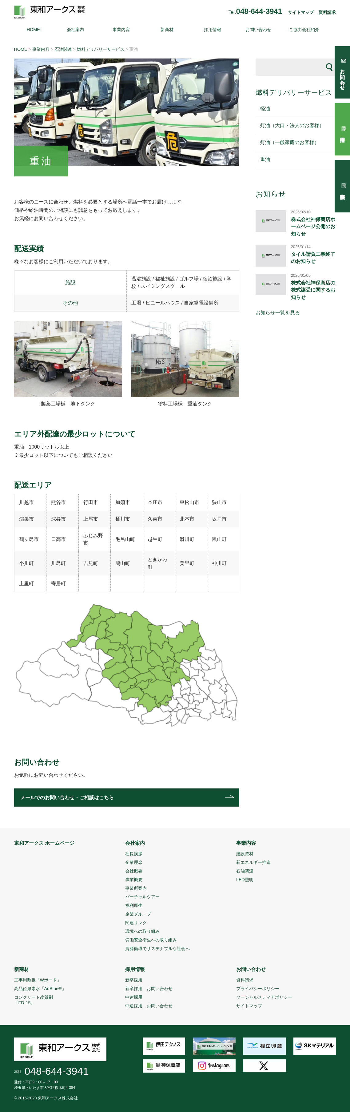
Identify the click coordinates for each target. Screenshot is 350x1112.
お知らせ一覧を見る (278, 312)
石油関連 (63, 49)
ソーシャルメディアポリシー (264, 997)
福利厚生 (133, 905)
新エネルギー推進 (253, 862)
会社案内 (75, 29)
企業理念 (133, 862)
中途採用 (133, 997)
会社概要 (133, 870)
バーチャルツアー (142, 896)
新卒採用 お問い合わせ (149, 988)
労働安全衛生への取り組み (151, 939)
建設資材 (244, 853)
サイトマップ (301, 12)
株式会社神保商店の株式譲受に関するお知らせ (313, 290)
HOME (33, 29)
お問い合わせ (258, 29)
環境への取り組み (142, 931)
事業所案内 (136, 888)
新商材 (167, 29)
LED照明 (244, 879)
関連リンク (136, 922)
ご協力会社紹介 (304, 29)
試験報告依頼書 (342, 186)
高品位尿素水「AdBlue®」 (40, 988)
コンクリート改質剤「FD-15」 (33, 1000)
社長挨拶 (133, 853)
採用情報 (212, 29)
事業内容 (121, 29)
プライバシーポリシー (257, 988)
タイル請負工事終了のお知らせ (313, 258)
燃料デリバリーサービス (100, 49)
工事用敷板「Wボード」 (38, 979)
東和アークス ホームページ (44, 843)
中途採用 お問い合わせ (149, 1005)
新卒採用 (133, 979)
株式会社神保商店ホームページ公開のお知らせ (313, 226)
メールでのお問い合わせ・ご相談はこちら (67, 797)
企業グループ (138, 914)
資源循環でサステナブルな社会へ (157, 948)
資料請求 (327, 12)
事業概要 (133, 879)
